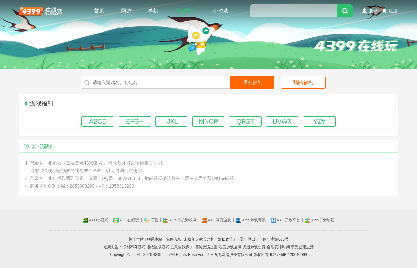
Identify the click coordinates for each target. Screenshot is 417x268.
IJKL (171, 121)
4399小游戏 (98, 220)
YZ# (319, 121)
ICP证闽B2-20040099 (288, 254)
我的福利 (303, 82)
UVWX (282, 121)
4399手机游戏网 (183, 220)
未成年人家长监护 (199, 239)
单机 (153, 10)
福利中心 (186, 10)
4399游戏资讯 (254, 220)
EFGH (135, 121)
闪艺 (154, 220)
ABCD (98, 121)
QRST (245, 121)
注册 (393, 10)
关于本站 (136, 239)
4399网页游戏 (219, 220)
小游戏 (220, 10)
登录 (373, 10)
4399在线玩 (40, 11)
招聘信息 (173, 239)
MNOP (208, 121)
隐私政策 (225, 239)
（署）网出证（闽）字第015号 (262, 239)
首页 (99, 10)
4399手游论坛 (323, 220)
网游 (126, 10)
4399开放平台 (288, 220)
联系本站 (154, 239)
